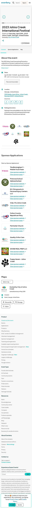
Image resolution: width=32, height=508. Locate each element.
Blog (2, 420)
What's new (4, 426)
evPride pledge (5, 418)
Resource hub (5, 428)
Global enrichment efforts (8, 441)
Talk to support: (8, 461)
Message (19, 302)
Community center (6, 405)
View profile (7, 302)
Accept (12, 505)
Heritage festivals (6, 391)
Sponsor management (7, 339)
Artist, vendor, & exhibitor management (12, 333)
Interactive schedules (7, 349)
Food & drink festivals (7, 370)
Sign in (24, 3)
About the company (7, 439)
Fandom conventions (7, 381)
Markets (3, 389)
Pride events (4, 383)
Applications (4, 325)
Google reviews (5, 362)
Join (28, 474)
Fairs (2, 378)
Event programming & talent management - (15, 347)
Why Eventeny (5, 331)
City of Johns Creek (13, 37)
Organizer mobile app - (9, 354)
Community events (6, 376)
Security (3, 452)
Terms (3, 447)
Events (3, 323)
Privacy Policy (14, 499)
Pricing (3, 360)
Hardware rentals (6, 352)
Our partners (5, 412)
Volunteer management (8, 336)
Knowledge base (6, 402)
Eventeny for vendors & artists (9, 431)
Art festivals (4, 373)
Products (4, 328)
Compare (4, 410)
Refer (3, 399)
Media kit (3, 423)
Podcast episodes (6, 415)
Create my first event (7, 320)
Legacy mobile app (6, 357)
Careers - (7, 444)
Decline (20, 505)
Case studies (5, 407)
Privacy (3, 449)
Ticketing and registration (8, 341)
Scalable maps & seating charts (10, 344)
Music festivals (5, 386)
